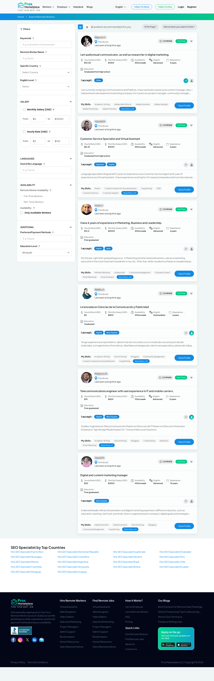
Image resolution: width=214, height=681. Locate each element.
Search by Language (33, 164)
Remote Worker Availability (36, 190)
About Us (130, 644)
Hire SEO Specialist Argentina (73, 561)
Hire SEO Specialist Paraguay (26, 571)
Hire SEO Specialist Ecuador (174, 566)
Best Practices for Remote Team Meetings (180, 606)
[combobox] (46, 170)
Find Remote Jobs (103, 600)
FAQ (127, 616)
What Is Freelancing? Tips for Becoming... (179, 611)
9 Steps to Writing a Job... (171, 621)
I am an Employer (134, 606)
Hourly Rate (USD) (37, 131)
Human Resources (69, 641)
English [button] (119, 6)
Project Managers (69, 626)
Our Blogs (164, 600)
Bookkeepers (67, 636)
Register (192, 6)
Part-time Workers (33, 201)
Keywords (27, 38)
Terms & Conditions (38, 662)
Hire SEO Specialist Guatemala (129, 551)
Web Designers (68, 611)
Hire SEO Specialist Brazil (126, 561)
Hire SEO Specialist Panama (127, 556)
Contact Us (131, 649)
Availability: (27, 208)
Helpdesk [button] (78, 6)
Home (20, 16)
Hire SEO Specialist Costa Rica (73, 556)
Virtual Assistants (68, 606)
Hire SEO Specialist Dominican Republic (78, 551)
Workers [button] (47, 6)
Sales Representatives (71, 646)
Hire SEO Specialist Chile (172, 561)
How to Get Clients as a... (171, 616)
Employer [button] (62, 6)
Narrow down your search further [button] (178, 27)
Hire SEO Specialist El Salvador (175, 551)
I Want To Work (141, 6)
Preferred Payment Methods (37, 232)
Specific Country (31, 66)
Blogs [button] (90, 6)
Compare (165, 41)
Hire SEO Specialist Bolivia (126, 566)
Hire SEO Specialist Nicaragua (26, 556)
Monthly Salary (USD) (39, 109)
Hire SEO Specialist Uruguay (72, 571)
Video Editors (67, 616)
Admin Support (68, 631)
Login (181, 6)
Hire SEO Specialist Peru (172, 556)
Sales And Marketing (70, 621)
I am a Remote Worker (136, 611)
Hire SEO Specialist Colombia (26, 566)
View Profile (184, 105)
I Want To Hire (165, 6)
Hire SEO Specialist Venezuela (73, 566)
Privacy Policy (18, 662)
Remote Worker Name (34, 52)
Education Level (30, 246)
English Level (28, 80)
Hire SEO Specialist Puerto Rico (27, 551)
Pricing (129, 621)
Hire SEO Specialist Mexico (25, 561)
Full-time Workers (33, 196)
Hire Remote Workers (73, 600)
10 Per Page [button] (149, 27)
